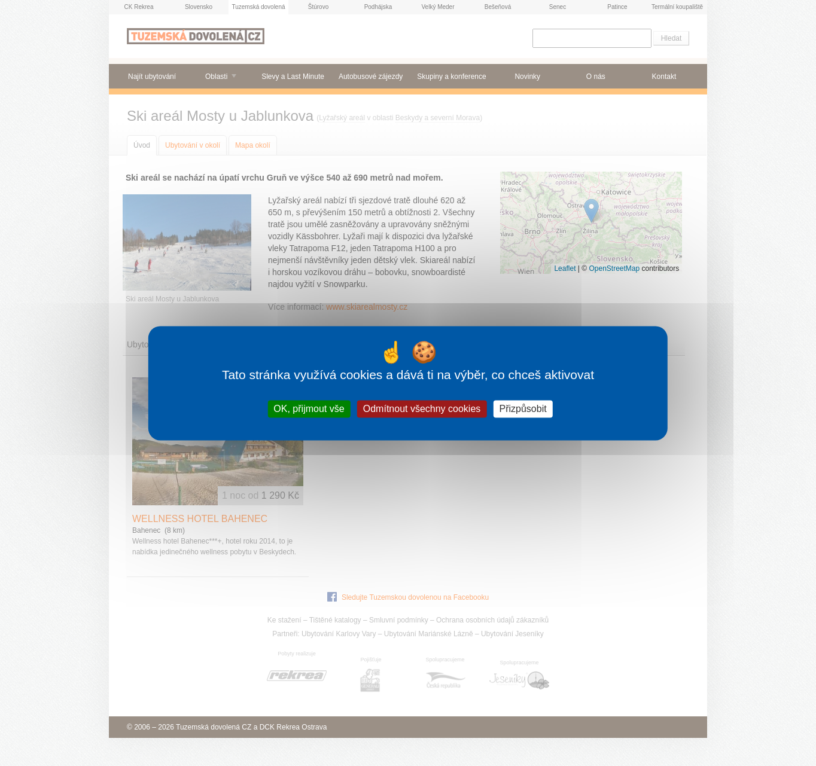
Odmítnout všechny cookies (422, 409)
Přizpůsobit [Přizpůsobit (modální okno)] (522, 409)
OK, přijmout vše (308, 409)
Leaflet (565, 268)
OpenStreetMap (614, 268)
